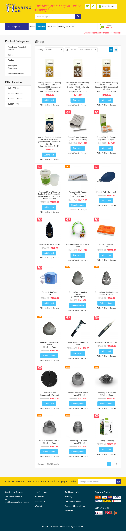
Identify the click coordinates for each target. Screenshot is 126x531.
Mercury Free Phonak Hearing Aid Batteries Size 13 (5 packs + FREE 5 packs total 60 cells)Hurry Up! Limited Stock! (106, 87)
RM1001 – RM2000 (15, 93)
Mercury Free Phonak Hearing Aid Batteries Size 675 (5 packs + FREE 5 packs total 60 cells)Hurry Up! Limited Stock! (49, 141)
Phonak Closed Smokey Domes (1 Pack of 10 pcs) (49, 345)
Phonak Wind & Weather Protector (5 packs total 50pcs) (78, 194)
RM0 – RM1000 (14, 88)
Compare (56, 105)
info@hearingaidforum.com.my (17, 502)
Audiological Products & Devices (17, 48)
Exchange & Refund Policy (75, 506)
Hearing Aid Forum (66, 26)
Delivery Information (73, 501)
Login (104, 6)
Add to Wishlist (45, 105)
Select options (77, 205)
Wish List (38, 506)
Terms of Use (70, 511)
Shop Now (40, 26)
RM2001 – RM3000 (15, 99)
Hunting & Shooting (106, 441)
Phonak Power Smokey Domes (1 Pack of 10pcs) (78, 294)
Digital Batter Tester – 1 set (49, 244)
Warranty (68, 497)
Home (32, 26)
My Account (39, 497)
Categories (15, 26)
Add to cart (49, 100)
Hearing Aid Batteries (16, 73)
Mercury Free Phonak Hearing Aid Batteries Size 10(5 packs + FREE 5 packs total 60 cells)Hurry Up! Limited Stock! (49, 87)
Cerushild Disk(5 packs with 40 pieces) (49, 394)
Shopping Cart (40, 501)
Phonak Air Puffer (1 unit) (106, 192)
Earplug (11, 60)
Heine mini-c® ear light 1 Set (106, 342)
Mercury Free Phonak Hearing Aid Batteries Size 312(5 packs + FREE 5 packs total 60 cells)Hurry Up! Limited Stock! (77, 87)
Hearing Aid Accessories (12, 67)
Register (111, 6)
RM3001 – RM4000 (15, 104)
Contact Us (51, 26)
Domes (10, 55)
